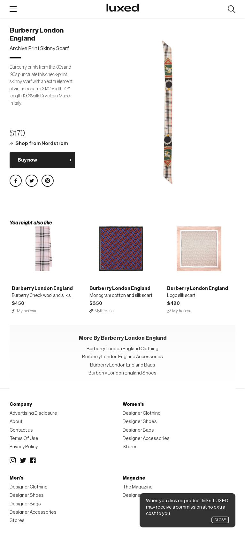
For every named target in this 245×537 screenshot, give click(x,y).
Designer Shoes (140, 421)
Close (220, 520)
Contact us (21, 430)
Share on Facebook (16, 181)
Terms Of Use (24, 438)
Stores (130, 446)
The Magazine (138, 487)
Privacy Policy (24, 446)
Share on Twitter (32, 181)
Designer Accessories (146, 438)
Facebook (33, 460)
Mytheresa (26, 311)
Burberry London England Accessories (122, 356)
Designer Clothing (142, 413)
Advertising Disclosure (33, 413)
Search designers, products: (231, 9)
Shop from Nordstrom (41, 143)
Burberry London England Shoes (122, 373)
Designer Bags (138, 430)
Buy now (27, 160)
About (16, 421)
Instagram (13, 460)
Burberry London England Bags (122, 365)
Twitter (23, 460)
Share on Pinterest (48, 181)
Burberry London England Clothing (122, 348)
